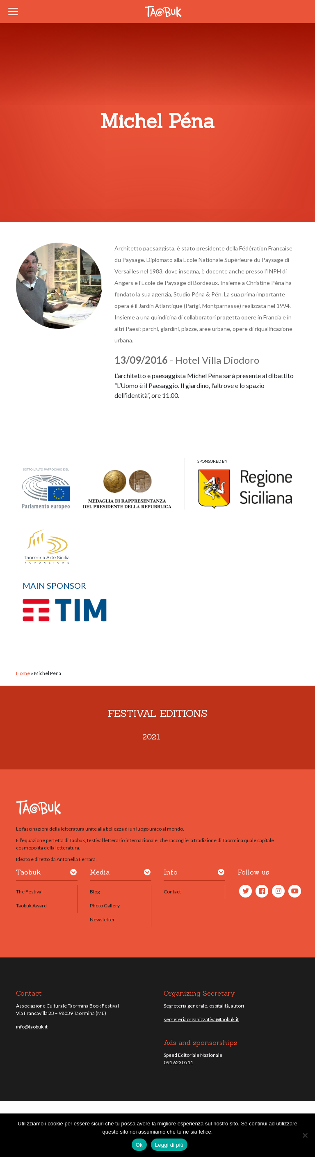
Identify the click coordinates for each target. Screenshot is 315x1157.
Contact (172, 891)
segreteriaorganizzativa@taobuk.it (201, 1019)
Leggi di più (169, 1145)
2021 (151, 736)
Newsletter (102, 919)
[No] (305, 1135)
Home (23, 673)
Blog (95, 891)
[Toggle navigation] (16, 11)
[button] (73, 873)
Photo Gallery (105, 905)
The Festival (29, 891)
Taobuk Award (31, 905)
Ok (139, 1145)
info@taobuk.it (32, 1027)
